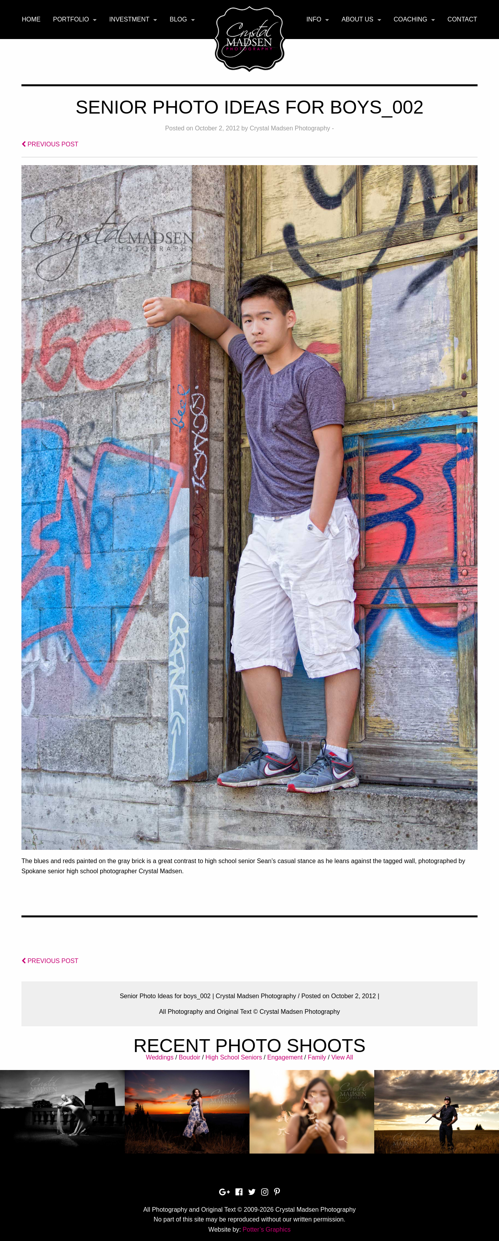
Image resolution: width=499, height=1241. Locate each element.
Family (317, 1057)
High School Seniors (233, 1057)
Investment (129, 19)
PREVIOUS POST (49, 144)
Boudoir (189, 1057)
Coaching (410, 19)
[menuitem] (31, 19)
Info (313, 19)
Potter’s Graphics (266, 1229)
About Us (357, 19)
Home (31, 19)
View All (342, 1057)
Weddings (159, 1057)
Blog (178, 19)
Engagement (285, 1057)
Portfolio (71, 19)
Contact (462, 19)
